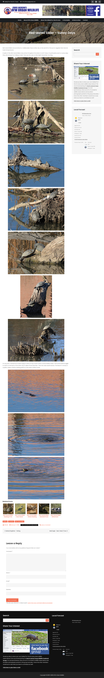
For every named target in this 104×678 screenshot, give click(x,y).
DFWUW (6, 525)
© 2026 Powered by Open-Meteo (81, 139)
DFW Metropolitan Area (86, 113)
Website (8, 589)
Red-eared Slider (19, 521)
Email (8, 581)
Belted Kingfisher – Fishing (13, 531)
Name (8, 573)
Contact (85, 20)
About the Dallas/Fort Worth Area (50, 20)
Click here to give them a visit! (82, 101)
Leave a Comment (45, 525)
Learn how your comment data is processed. (40, 603)
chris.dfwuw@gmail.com (27, 2)
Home (19, 20)
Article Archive (76, 20)
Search (77, 50)
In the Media (66, 20)
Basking (5, 521)
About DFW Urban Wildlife (31, 20)
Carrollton (11, 521)
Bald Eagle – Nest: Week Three (58, 531)
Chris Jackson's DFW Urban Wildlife (29, 525)
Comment (9, 551)
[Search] (97, 54)
